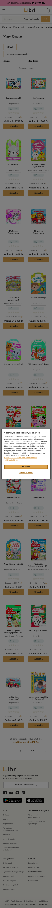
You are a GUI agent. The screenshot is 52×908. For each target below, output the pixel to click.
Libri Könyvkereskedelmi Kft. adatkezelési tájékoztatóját (20, 458)
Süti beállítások (26, 473)
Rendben (26, 467)
